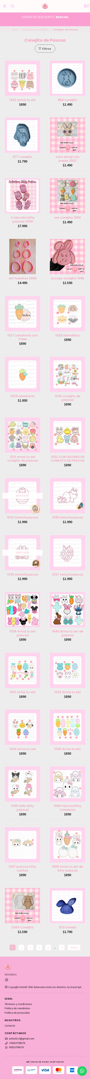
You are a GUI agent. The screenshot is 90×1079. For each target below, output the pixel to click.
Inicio (15, 29)
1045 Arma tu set (67, 749)
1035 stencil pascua (67, 517)
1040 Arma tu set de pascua (67, 633)
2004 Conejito (22, 927)
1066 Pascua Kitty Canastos (67, 808)
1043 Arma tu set (22, 100)
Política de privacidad (17, 1012)
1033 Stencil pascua (22, 517)
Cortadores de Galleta (35, 29)
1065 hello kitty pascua (22, 808)
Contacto (10, 1025)
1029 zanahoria (22, 396)
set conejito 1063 (67, 218)
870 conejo (67, 927)
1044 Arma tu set (22, 749)
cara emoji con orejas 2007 (67, 159)
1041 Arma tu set (22, 692)
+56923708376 (15, 1043)
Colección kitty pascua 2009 (23, 219)
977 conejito (22, 157)
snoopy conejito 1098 (67, 278)
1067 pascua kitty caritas (22, 868)
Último (74, 947)
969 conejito (67, 100)
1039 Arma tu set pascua (22, 633)
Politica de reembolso (17, 1008)
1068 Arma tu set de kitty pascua (67, 868)
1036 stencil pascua (22, 575)
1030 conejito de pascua (67, 398)
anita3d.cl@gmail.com (19, 1038)
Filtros (44, 49)
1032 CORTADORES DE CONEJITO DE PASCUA (67, 459)
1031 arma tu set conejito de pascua (22, 459)
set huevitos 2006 (23, 278)
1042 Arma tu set (67, 692)
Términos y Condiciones (18, 1004)
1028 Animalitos (67, 335)
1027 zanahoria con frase (22, 337)
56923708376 (14, 1047)
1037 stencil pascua (67, 575)
